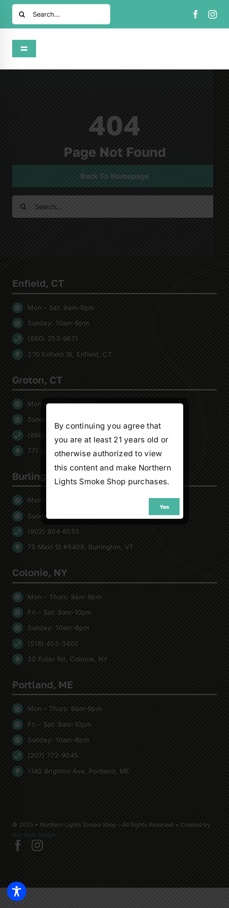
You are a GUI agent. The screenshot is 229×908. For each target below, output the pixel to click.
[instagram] (212, 14)
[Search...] (61, 14)
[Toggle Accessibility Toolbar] (16, 891)
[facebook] (195, 14)
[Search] (22, 14)
